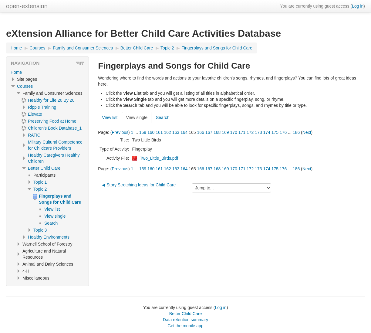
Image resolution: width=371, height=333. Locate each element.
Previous (120, 132)
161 (159, 132)
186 (296, 132)
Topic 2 (40, 189)
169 (225, 132)
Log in (357, 6)
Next (306, 132)
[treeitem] (47, 72)
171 (241, 132)
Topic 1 (40, 182)
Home (16, 72)
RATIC (34, 135)
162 (167, 132)
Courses (25, 86)
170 (233, 132)
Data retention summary (185, 319)
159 (142, 132)
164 (183, 132)
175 (275, 132)
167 (208, 132)
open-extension (27, 6)
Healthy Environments (48, 237)
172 (250, 132)
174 (266, 132)
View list (109, 117)
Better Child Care (44, 168)
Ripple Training (42, 107)
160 (150, 132)
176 (283, 132)
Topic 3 (40, 230)
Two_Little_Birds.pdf (159, 158)
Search (162, 117)
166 (200, 132)
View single (136, 117)
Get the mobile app (185, 325)
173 (258, 132)
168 (217, 132)
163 (175, 132)
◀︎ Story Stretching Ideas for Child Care (139, 184)
